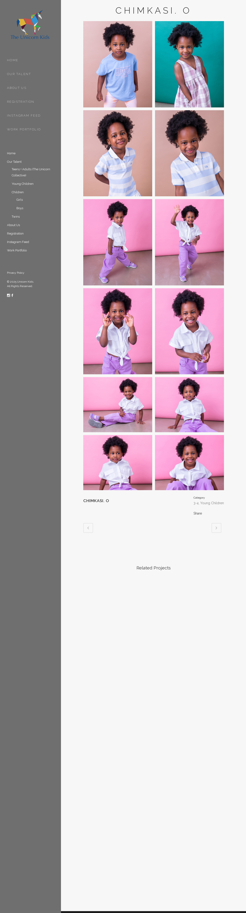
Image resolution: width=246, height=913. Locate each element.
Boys (19, 208)
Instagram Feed (18, 242)
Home (11, 153)
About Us (13, 225)
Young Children (23, 184)
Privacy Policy (15, 272)
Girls (19, 199)
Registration (15, 233)
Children (18, 192)
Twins (16, 216)
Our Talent (14, 161)
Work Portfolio (17, 250)
